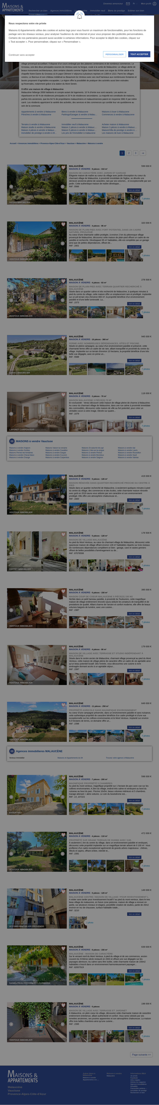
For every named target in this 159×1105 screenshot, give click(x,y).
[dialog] (79, 38)
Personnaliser (115, 54)
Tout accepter (139, 54)
